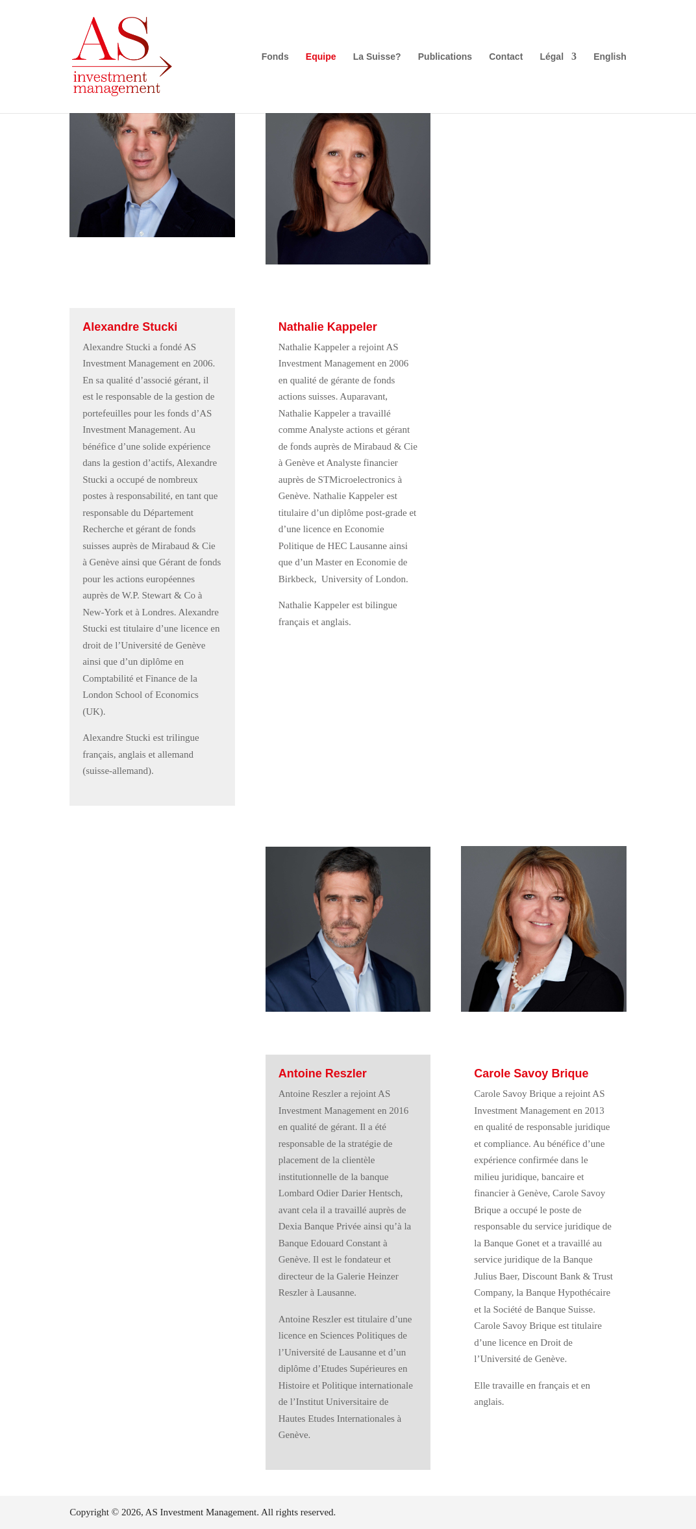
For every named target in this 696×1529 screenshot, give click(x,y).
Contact (506, 57)
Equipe (321, 57)
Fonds (275, 57)
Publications (445, 57)
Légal (552, 57)
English (610, 57)
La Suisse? (377, 57)
